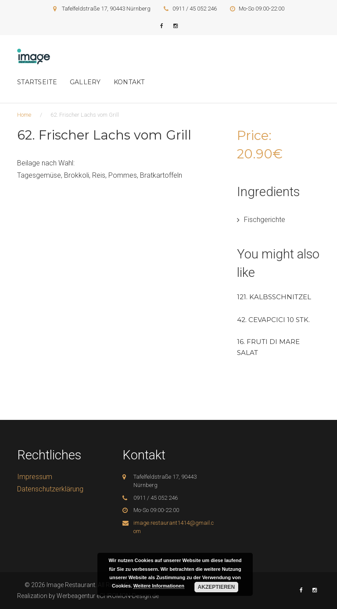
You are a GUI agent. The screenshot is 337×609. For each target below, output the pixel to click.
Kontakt (129, 82)
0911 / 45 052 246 (194, 8)
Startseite (37, 82)
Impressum (34, 477)
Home (24, 114)
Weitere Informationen (158, 585)
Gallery (85, 82)
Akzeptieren (216, 587)
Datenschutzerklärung (50, 489)
